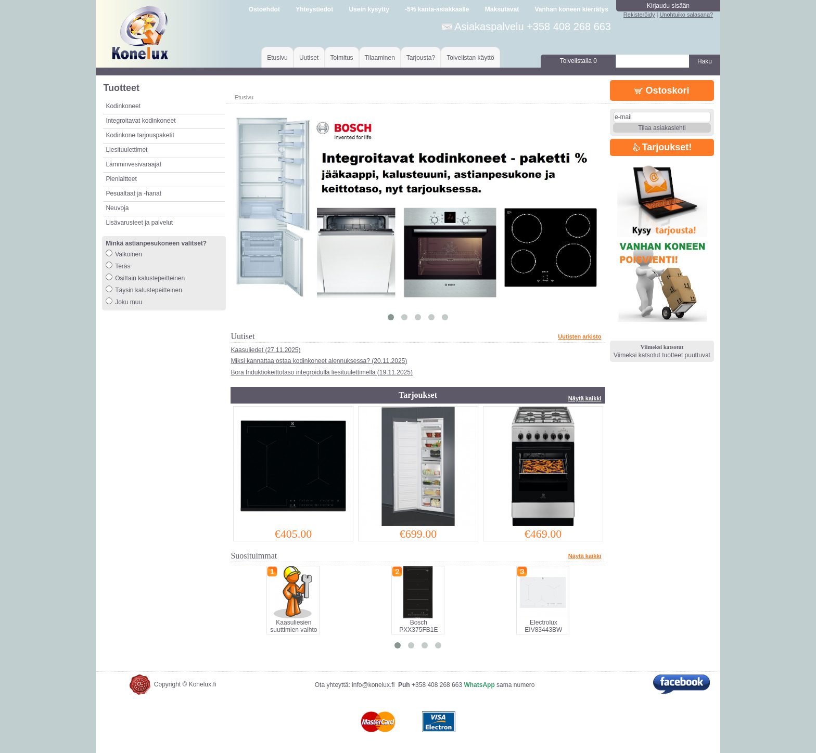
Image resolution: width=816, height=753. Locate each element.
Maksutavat (502, 9)
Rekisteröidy (639, 14)
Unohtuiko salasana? (686, 14)
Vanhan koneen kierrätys (571, 9)
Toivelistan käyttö (470, 57)
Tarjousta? (420, 57)
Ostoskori (661, 90)
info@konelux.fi (373, 685)
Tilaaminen (380, 57)
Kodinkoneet (123, 106)
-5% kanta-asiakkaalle (437, 9)
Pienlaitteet (121, 179)
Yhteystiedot (314, 9)
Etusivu (277, 57)
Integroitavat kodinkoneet (140, 120)
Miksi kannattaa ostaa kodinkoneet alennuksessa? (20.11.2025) (319, 361)
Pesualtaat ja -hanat (133, 193)
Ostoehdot (264, 9)
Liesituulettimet (126, 149)
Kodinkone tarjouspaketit (140, 135)
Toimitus (341, 57)
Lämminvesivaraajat (133, 164)
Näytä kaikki (585, 398)
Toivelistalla (578, 60)
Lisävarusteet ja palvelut (139, 222)
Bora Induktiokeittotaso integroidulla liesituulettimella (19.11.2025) (322, 372)
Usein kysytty (369, 9)
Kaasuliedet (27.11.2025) (265, 350)
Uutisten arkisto (579, 336)
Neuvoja (117, 208)
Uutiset (308, 57)
